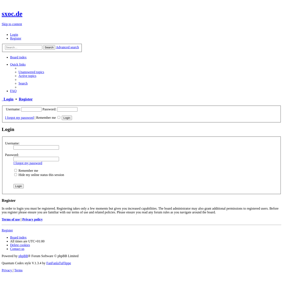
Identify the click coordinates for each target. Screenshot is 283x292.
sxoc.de (12, 13)
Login (7, 99)
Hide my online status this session (39, 175)
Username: (12, 143)
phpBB (23, 256)
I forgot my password (19, 117)
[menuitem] (14, 34)
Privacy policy (32, 219)
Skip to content (12, 24)
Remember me (48, 117)
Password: (12, 155)
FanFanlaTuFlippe (58, 263)
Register (26, 99)
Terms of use (11, 219)
